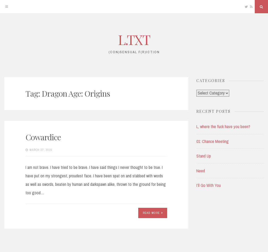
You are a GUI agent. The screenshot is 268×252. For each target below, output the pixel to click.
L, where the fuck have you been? (223, 126)
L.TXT (134, 39)
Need (200, 171)
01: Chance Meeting (212, 141)
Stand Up (203, 156)
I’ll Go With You (208, 185)
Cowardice (43, 137)
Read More (153, 213)
